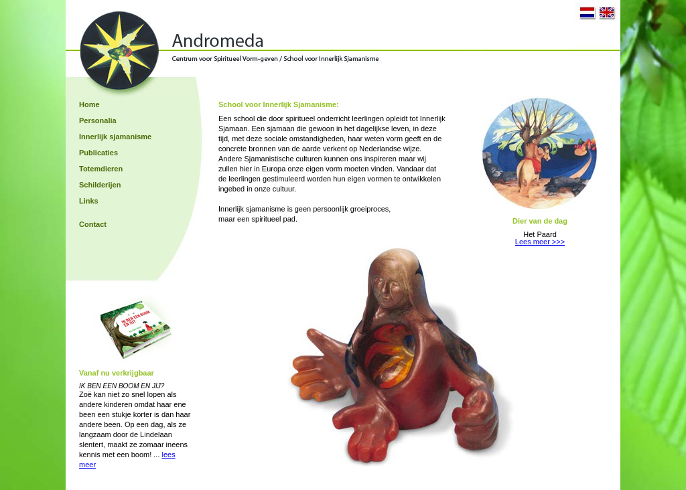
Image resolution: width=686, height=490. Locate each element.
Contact (93, 224)
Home (89, 104)
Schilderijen (100, 185)
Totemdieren (101, 169)
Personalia (98, 120)
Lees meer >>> (540, 242)
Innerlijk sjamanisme (115, 137)
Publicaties (98, 153)
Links (88, 201)
